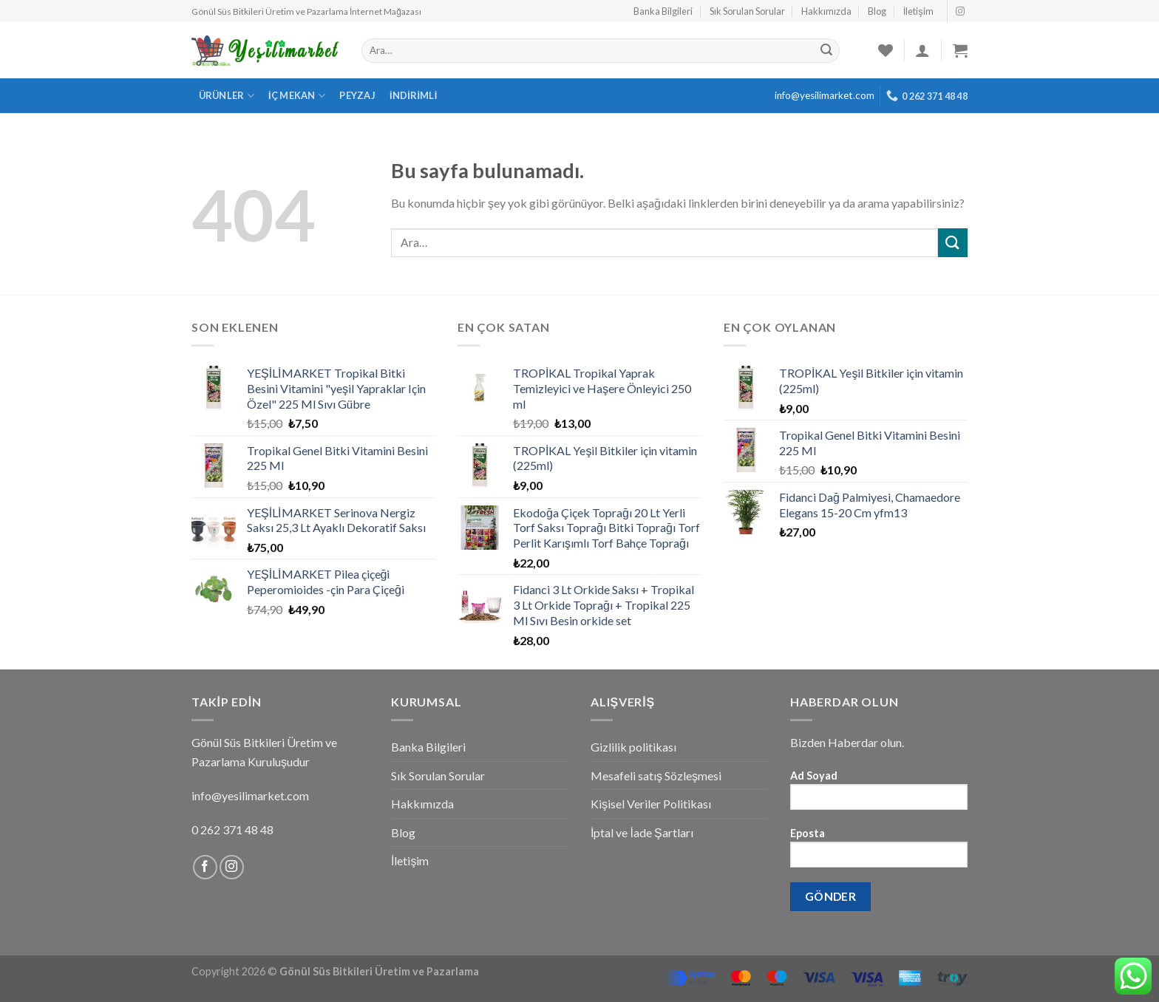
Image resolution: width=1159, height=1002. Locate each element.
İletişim (918, 11)
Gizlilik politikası (633, 747)
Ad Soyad (879, 794)
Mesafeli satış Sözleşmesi (656, 775)
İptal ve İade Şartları (642, 832)
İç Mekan (296, 96)
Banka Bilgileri (663, 11)
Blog (877, 11)
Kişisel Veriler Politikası (651, 804)
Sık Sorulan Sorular (747, 11)
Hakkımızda (826, 11)
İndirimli (414, 95)
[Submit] (953, 242)
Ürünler (226, 96)
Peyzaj (357, 95)
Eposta (879, 852)
